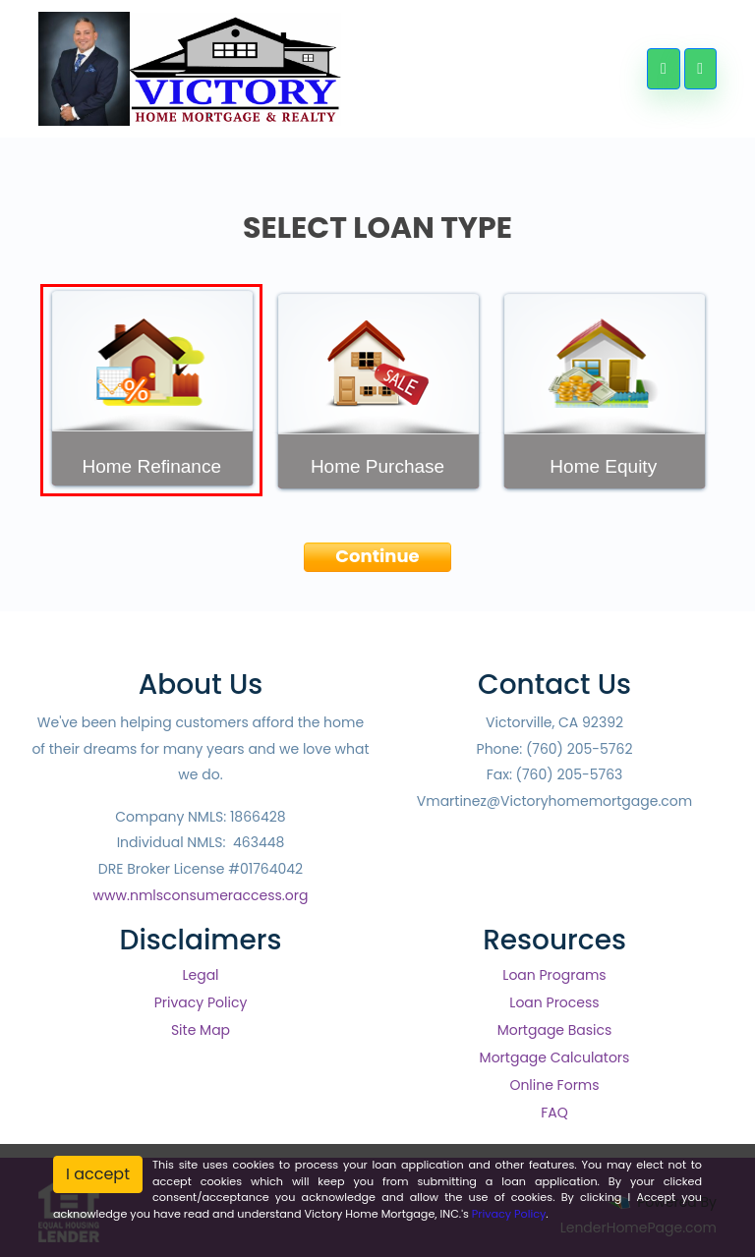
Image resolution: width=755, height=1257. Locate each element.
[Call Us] (663, 68)
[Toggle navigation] (700, 68)
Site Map (200, 1030)
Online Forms (554, 1085)
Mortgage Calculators (555, 1057)
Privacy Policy (201, 1002)
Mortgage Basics (554, 1030)
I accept (98, 1174)
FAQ (554, 1112)
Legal (200, 975)
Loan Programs (554, 975)
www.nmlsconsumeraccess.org (201, 895)
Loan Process (554, 1002)
